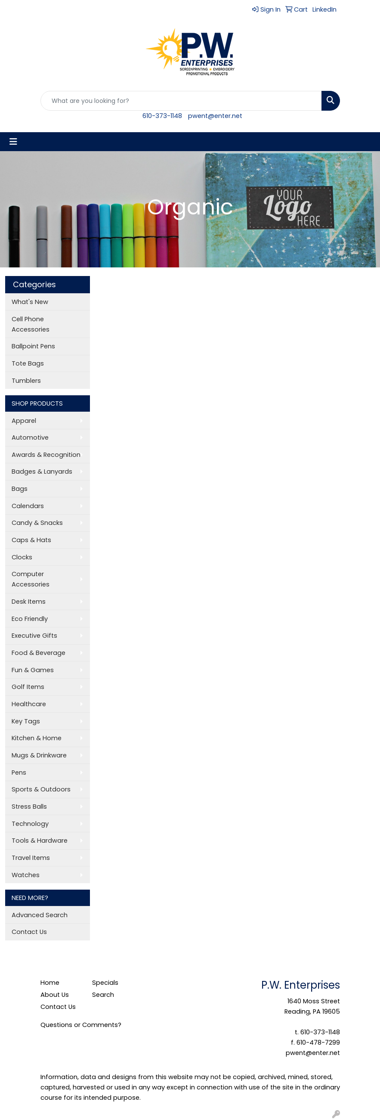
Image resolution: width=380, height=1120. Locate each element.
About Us (54, 994)
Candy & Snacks (37, 522)
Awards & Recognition (46, 454)
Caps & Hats (31, 540)
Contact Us (29, 932)
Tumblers (26, 380)
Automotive (30, 437)
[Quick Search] (181, 101)
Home (49, 982)
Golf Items (28, 687)
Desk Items (29, 601)
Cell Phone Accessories (30, 324)
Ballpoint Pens (33, 346)
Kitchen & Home (37, 738)
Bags (20, 488)
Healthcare (29, 704)
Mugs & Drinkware (39, 755)
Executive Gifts (34, 635)
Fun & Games (33, 670)
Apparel (24, 420)
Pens (19, 772)
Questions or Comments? (80, 1025)
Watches (26, 875)
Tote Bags (28, 363)
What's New (30, 302)
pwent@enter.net (215, 116)
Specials (105, 982)
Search (103, 994)
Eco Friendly (30, 618)
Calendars (28, 506)
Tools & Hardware (40, 840)
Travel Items (31, 857)
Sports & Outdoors (41, 789)
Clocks (22, 557)
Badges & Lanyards (42, 471)
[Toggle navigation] (13, 142)
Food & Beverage (38, 652)
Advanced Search (40, 915)
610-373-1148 (162, 116)
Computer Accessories (30, 579)
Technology (30, 823)
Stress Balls (29, 806)
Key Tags (26, 721)
